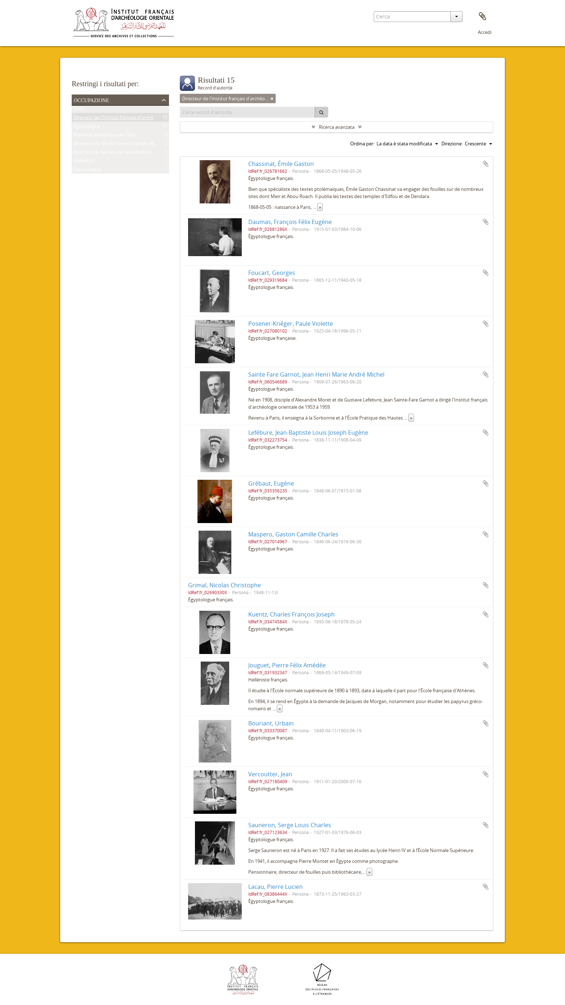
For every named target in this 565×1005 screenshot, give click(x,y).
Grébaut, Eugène (271, 483)
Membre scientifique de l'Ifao (104, 136)
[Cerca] (321, 112)
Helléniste (83, 162)
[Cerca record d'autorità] (247, 112)
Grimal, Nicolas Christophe (224, 585)
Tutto (79, 110)
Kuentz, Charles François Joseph (291, 614)
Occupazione (91, 100)
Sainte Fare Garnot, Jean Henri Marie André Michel (316, 374)
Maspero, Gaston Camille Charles (293, 534)
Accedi (484, 32)
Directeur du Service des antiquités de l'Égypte (122, 144)
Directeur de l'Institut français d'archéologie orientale (129, 118)
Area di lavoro (482, 17)
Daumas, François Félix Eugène (290, 222)
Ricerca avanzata (337, 127)
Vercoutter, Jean (270, 774)
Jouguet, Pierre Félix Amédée (287, 665)
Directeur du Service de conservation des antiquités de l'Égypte (140, 153)
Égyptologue (86, 127)
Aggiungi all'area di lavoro (485, 163)
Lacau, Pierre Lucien (275, 887)
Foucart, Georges (271, 273)
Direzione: (452, 143)
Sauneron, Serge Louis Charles (289, 825)
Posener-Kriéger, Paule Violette (290, 324)
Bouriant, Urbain (271, 723)
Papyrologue (87, 170)
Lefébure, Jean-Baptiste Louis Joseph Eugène (308, 432)
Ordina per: (362, 143)
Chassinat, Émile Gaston (281, 164)
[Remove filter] (272, 98)
